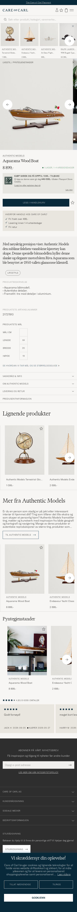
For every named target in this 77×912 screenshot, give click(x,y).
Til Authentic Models (21, 535)
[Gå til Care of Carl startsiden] (15, 10)
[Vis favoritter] (61, 10)
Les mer (69, 190)
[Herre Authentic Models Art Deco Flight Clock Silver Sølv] (49, 34)
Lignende (27, 413)
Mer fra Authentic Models (34, 500)
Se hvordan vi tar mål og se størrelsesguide (30, 365)
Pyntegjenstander (23, 62)
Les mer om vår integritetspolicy (38, 772)
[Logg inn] (57, 10)
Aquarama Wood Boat (18, 601)
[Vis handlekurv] (66, 10)
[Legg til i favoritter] (40, 429)
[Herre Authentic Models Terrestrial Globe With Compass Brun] (10, 34)
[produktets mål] (38, 346)
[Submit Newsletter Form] (70, 764)
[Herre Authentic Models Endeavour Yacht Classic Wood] (29, 34)
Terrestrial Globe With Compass (8, 53)
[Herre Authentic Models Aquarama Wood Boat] (24, 569)
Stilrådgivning (14, 849)
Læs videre (64, 874)
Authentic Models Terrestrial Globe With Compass (24, 479)
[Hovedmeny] (72, 10)
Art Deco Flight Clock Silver (47, 53)
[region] (38, 718)
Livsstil (7, 62)
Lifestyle (13, 273)
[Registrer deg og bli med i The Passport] (38, 180)
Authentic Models (9, 49)
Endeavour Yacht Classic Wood (28, 53)
